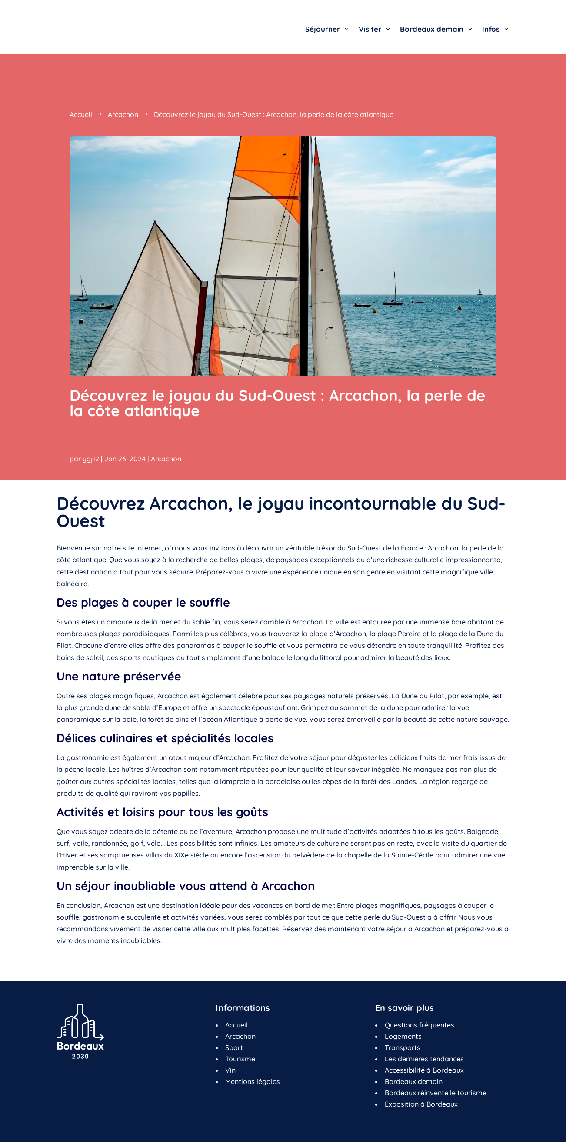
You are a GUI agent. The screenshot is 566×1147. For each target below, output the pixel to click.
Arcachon (166, 458)
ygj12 (91, 458)
